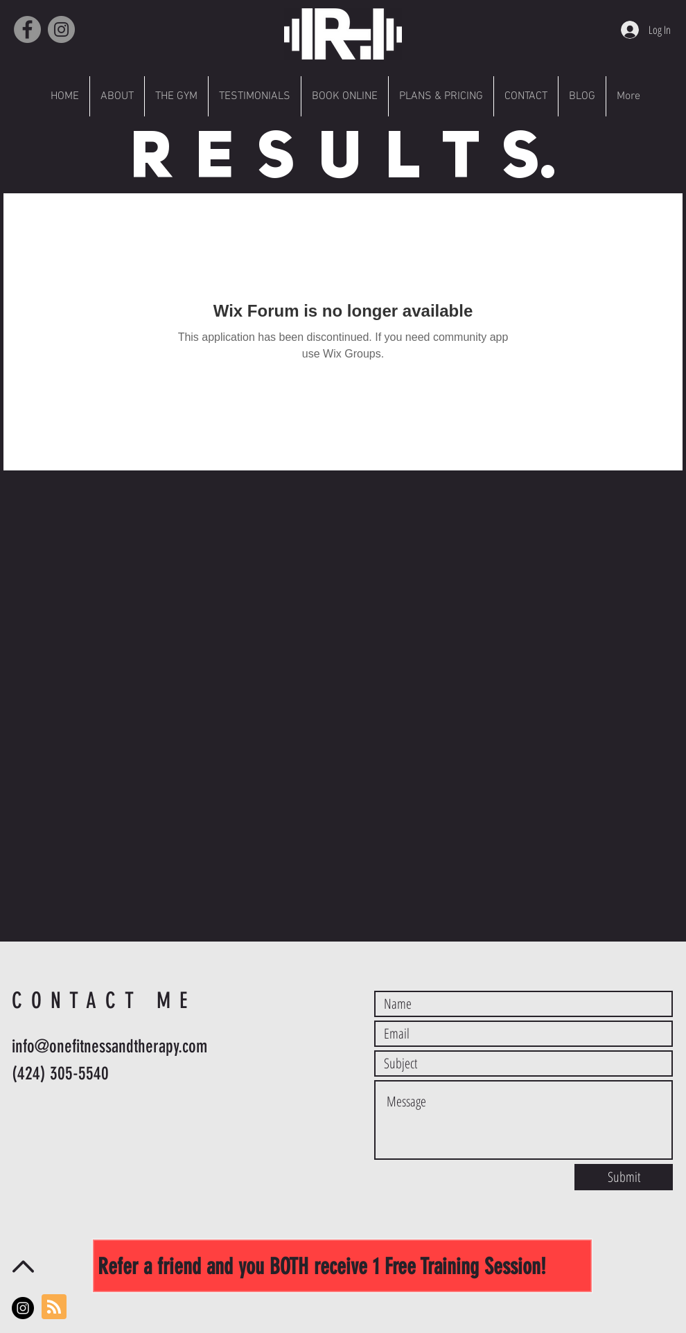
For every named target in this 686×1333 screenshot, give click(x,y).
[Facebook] (27, 29)
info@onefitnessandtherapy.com (109, 1046)
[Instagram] (61, 29)
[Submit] (623, 1177)
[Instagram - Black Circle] (23, 1308)
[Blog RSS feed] (54, 1307)
